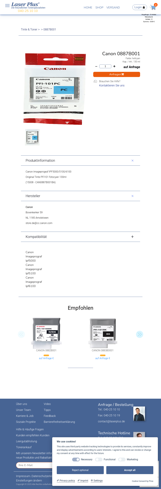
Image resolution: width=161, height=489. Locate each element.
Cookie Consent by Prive (142, 481)
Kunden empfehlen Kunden (33, 435)
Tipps (47, 410)
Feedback (50, 415)
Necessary (86, 459)
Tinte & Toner (29, 29)
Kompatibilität (36, 237)
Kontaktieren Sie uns (112, 85)
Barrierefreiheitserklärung (59, 421)
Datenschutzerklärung (45, 476)
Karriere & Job (24, 415)
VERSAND (113, 7)
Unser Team (23, 410)
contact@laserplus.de (111, 421)
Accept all (129, 470)
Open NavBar (7, 5)
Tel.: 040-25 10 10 (109, 409)
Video (47, 404)
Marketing (132, 459)
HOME (88, 7)
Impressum (23, 476)
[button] (139, 334)
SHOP (99, 7)
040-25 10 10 (28, 11)
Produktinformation (40, 160)
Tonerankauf (24, 447)
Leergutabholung (26, 441)
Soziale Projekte (26, 421)
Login (139, 7)
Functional (110, 459)
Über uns (21, 404)
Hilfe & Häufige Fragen (30, 429)
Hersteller (33, 196)
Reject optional (80, 470)
